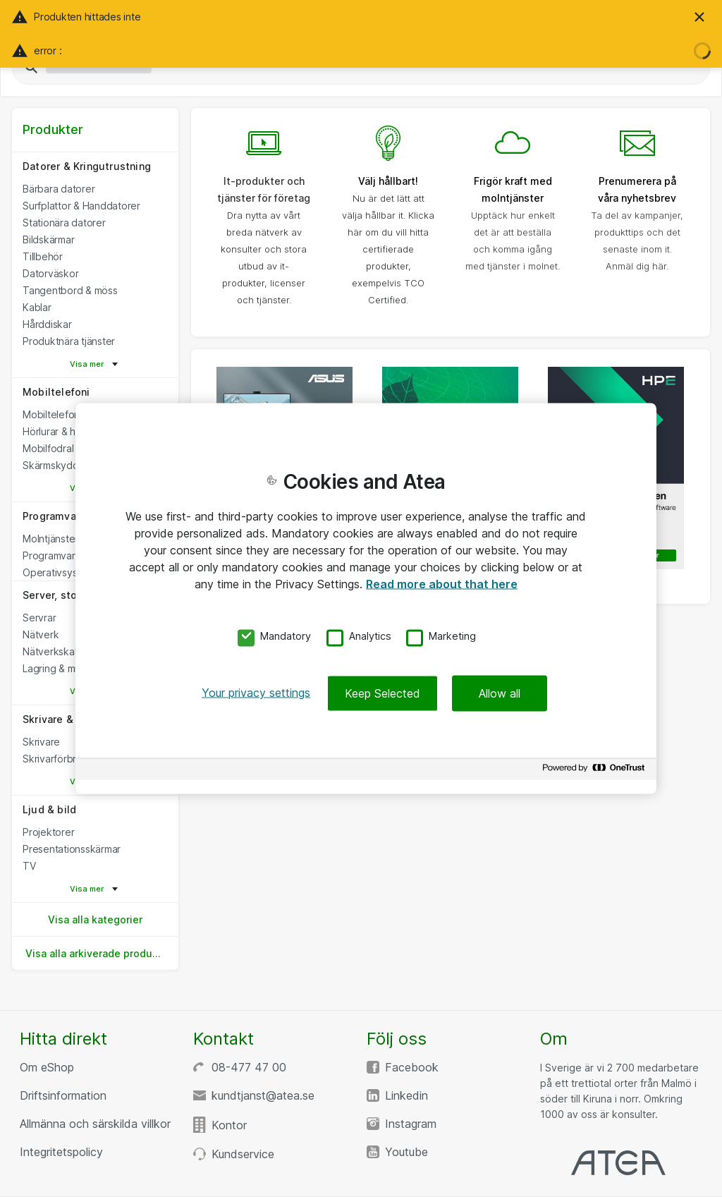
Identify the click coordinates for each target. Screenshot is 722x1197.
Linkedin (406, 1095)
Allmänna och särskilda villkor (95, 1124)
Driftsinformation (63, 1095)
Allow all (499, 693)
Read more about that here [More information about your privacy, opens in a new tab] (442, 583)
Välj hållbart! (388, 181)
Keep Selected (382, 693)
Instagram (410, 1124)
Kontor (229, 1125)
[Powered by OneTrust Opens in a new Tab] (595, 771)
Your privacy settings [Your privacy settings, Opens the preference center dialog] (256, 693)
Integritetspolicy (61, 1152)
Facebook (412, 1067)
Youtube (406, 1152)
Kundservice (243, 1154)
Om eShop (47, 1067)
